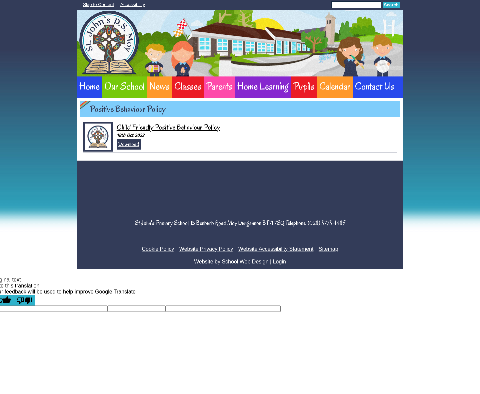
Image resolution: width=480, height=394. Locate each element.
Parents (219, 86)
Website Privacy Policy (206, 249)
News (159, 86)
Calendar (334, 86)
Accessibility (132, 4)
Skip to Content (98, 4)
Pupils (304, 86)
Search (391, 4)
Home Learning (263, 86)
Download (128, 144)
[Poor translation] (24, 300)
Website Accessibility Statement (276, 249)
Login (279, 261)
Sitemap (328, 249)
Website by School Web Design (231, 261)
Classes (188, 86)
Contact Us (374, 86)
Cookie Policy (158, 249)
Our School (124, 86)
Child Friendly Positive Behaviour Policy (168, 127)
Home (89, 86)
